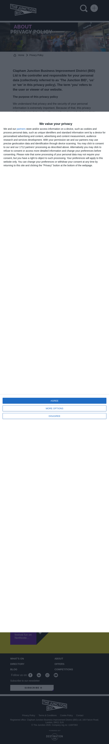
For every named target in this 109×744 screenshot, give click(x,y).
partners (21, 129)
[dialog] (54, 372)
